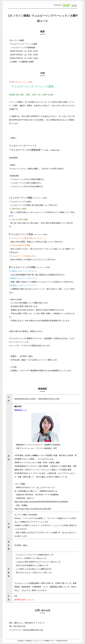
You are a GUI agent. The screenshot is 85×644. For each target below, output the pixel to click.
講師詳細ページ (20, 410)
